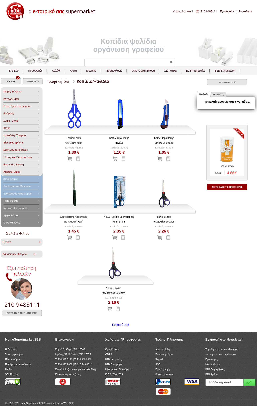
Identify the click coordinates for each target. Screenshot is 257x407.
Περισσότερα (120, 324)
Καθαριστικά (10, 178)
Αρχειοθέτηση (11, 215)
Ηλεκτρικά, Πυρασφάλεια (17, 157)
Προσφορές (35, 70)
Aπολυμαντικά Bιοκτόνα (17, 186)
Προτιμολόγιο (114, 70)
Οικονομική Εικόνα (143, 70)
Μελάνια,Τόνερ (11, 222)
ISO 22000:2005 (114, 374)
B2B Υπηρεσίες (113, 359)
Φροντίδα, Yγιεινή (13, 164)
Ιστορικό (91, 70)
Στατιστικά (170, 70)
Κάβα (6, 127)
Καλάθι (56, 70)
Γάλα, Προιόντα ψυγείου (17, 106)
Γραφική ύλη (10, 200)
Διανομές (218, 94)
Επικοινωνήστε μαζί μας (68, 374)
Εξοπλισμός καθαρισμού (17, 193)
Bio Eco (14, 70)
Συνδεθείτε (245, 11)
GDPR (108, 354)
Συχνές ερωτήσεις (14, 354)
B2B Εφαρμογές (113, 364)
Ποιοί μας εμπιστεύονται (18, 364)
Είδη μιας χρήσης (13, 142)
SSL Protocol (12, 374)
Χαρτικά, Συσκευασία (15, 208)
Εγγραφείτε (227, 11)
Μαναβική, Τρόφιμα (14, 135)
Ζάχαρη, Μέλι (11, 98)
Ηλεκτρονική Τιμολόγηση (118, 369)
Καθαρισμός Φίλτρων (19, 254)
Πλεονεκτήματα (13, 359)
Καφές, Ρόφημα (12, 91)
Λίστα (73, 70)
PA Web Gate (67, 403)
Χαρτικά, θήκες (12, 171)
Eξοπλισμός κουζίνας (15, 149)
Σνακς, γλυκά (11, 120)
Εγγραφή (249, 382)
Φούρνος (8, 113)
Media (8, 369)
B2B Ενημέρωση (225, 70)
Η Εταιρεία (10, 349)
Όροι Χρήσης (112, 349)
